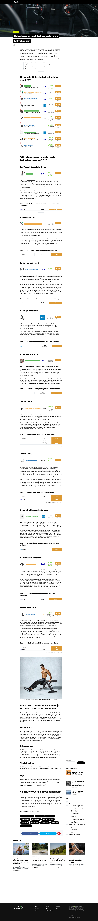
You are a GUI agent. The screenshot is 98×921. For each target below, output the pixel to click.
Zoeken (68, 760)
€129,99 (44, 346)
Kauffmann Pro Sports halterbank (32, 112)
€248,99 (43, 647)
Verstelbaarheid (74, 830)
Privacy (57, 908)
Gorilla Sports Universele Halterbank (32, 139)
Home (36, 906)
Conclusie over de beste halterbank (33, 68)
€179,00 (44, 439)
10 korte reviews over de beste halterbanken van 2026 (37, 64)
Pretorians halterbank (29, 100)
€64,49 (42, 209)
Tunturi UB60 (30, 415)
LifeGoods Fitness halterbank (44, 699)
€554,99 (43, 499)
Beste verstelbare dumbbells (27, 816)
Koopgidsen (15, 856)
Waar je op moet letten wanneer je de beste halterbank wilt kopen (40, 66)
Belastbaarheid (74, 829)
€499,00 (43, 497)
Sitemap (47, 908)
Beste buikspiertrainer (26, 825)
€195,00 (42, 302)
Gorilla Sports (56, 569)
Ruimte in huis (74, 827)
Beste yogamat (25, 822)
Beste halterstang (35, 819)
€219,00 (44, 443)
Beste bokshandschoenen (48, 819)
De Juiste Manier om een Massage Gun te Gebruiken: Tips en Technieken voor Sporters (78, 783)
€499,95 (42, 393)
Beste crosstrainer (25, 819)
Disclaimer (37, 910)
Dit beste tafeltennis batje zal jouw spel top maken (39, 859)
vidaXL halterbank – (25, 785)
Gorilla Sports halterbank (47, 752)
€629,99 (42, 599)
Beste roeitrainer (50, 816)
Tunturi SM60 (25, 467)
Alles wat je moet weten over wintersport (77, 792)
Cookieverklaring (49, 910)
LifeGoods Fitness (31, 180)
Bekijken (55, 209)
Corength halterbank (29, 105)
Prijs (72, 832)
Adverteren (48, 906)
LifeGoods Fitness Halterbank (31, 87)
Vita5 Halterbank (28, 93)
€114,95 (42, 255)
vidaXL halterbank (28, 146)
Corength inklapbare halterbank (31, 133)
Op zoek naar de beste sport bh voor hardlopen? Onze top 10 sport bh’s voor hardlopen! (21, 861)
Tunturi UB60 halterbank (29, 119)
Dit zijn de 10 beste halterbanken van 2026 (35, 63)
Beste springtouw (34, 822)
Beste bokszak (55, 822)
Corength (37, 323)
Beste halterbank (39, 816)
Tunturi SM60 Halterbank (30, 126)
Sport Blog (37, 908)
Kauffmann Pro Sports (30, 366)
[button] (84, 1)
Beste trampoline (45, 822)
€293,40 (43, 649)
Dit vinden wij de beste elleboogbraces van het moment (75, 860)
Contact (58, 906)
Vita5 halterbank (28, 229)
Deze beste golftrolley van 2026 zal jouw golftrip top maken (57, 860)
